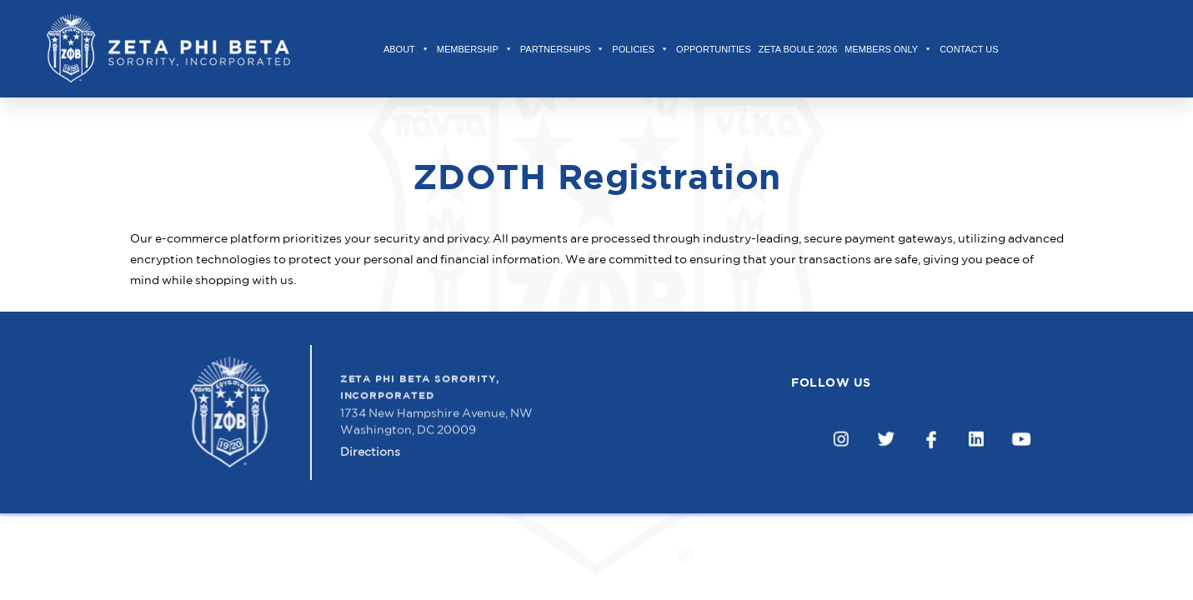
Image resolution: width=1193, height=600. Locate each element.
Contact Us (969, 49)
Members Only (888, 49)
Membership (475, 49)
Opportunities (713, 49)
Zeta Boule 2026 (798, 49)
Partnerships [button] (562, 49)
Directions (370, 458)
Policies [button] (640, 49)
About (406, 49)
